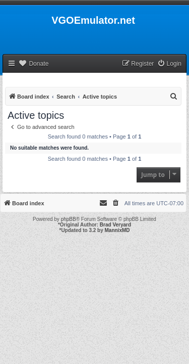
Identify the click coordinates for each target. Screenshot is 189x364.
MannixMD (117, 230)
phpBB (68, 219)
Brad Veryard (115, 225)
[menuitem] (169, 64)
